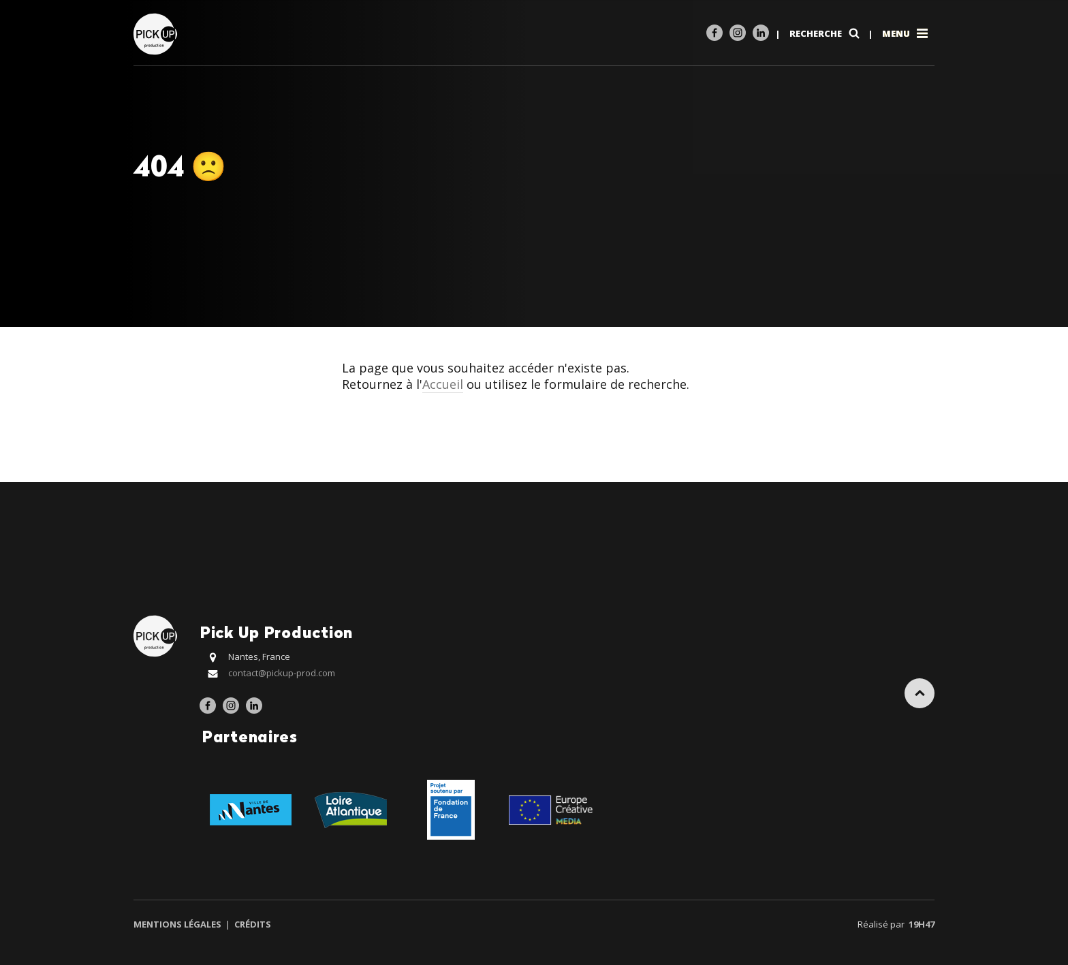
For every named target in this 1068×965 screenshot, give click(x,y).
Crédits (251, 924)
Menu (906, 33)
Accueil (442, 384)
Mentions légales (178, 924)
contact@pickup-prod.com (281, 673)
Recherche (825, 33)
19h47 (921, 924)
